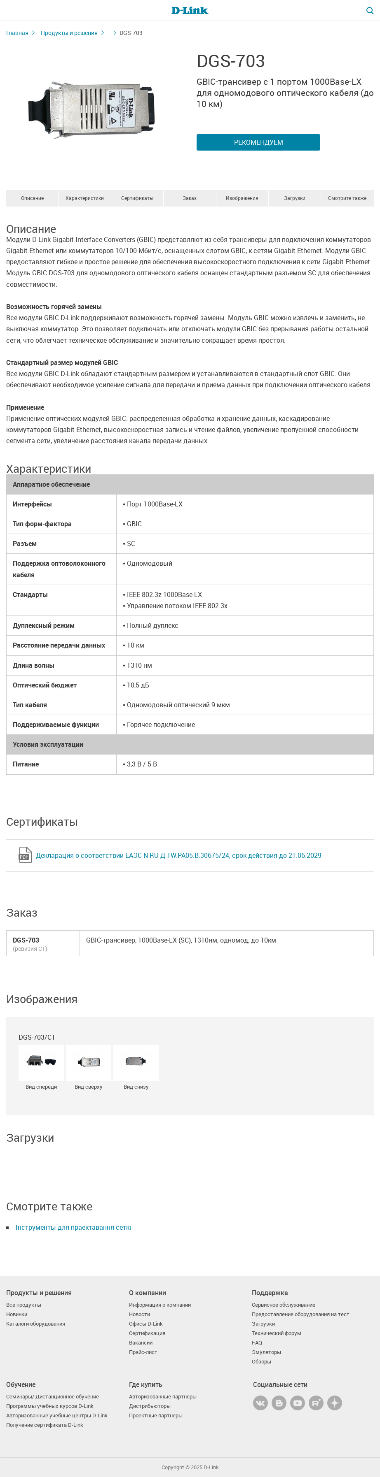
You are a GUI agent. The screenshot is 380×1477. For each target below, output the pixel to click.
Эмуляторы (266, 1352)
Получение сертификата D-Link (44, 1424)
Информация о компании (160, 1304)
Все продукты (23, 1304)
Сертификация (147, 1333)
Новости (139, 1314)
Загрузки (294, 198)
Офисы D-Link (146, 1323)
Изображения (242, 198)
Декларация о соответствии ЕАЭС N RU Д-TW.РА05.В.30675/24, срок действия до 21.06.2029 (178, 855)
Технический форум (276, 1333)
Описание (32, 198)
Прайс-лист (143, 1352)
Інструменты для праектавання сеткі (73, 1227)
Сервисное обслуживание (283, 1304)
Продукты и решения (69, 33)
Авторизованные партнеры (163, 1396)
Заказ (190, 198)
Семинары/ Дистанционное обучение (52, 1396)
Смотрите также (347, 198)
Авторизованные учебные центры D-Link (57, 1415)
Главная (17, 33)
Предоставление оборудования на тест (301, 1314)
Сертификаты (137, 198)
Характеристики (85, 198)
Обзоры (261, 1361)
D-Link (211, 1467)
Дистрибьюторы (150, 1406)
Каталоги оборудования (35, 1323)
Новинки (16, 1314)
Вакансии (140, 1342)
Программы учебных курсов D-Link (50, 1406)
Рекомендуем (258, 142)
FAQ (257, 1342)
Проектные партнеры (156, 1415)
